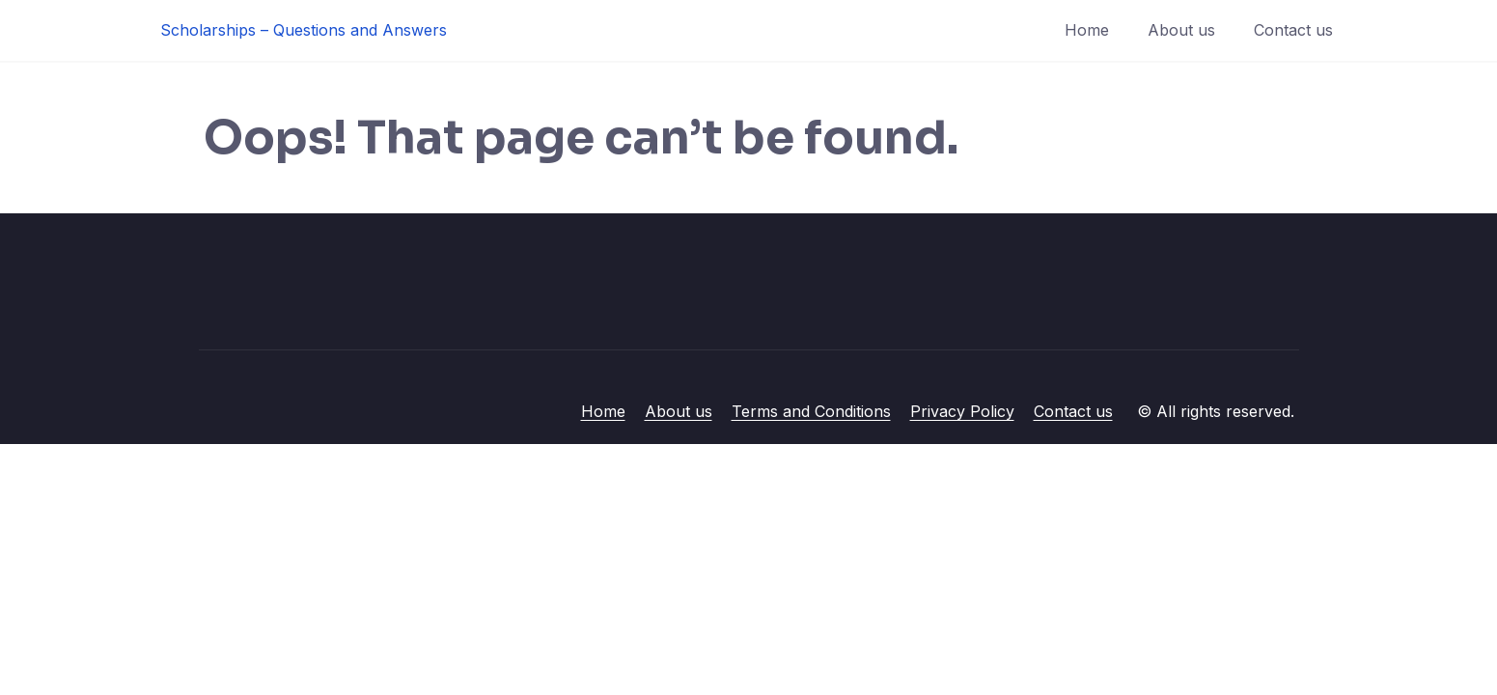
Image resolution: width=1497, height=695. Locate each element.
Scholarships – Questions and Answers (303, 30)
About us (1181, 30)
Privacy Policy (962, 411)
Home (1087, 30)
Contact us (1293, 30)
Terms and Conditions (811, 411)
